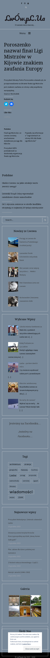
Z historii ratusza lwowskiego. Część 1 (23, 562)
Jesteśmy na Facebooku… (25, 423)
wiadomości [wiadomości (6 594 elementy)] (21, 492)
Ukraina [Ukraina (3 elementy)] (12, 486)
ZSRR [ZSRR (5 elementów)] (20, 497)
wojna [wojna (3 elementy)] (12, 497)
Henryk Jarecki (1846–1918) (19, 572)
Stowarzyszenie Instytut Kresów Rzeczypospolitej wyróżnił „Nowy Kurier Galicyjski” (24, 536)
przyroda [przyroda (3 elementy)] (32, 475)
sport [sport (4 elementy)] (35, 481)
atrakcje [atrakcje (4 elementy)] (27, 464)
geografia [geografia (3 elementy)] (13, 470)
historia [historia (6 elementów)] (24, 470)
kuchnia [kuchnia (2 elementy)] (34, 470)
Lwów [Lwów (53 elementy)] (13, 475)
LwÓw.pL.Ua (25, 18)
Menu (22, 33)
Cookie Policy (26, 644)
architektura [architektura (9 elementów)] (15, 464)
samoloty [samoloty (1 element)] (26, 481)
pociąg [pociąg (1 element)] (22, 475)
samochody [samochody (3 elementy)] (14, 481)
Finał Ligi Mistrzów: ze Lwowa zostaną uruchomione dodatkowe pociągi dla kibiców (13, 138)
